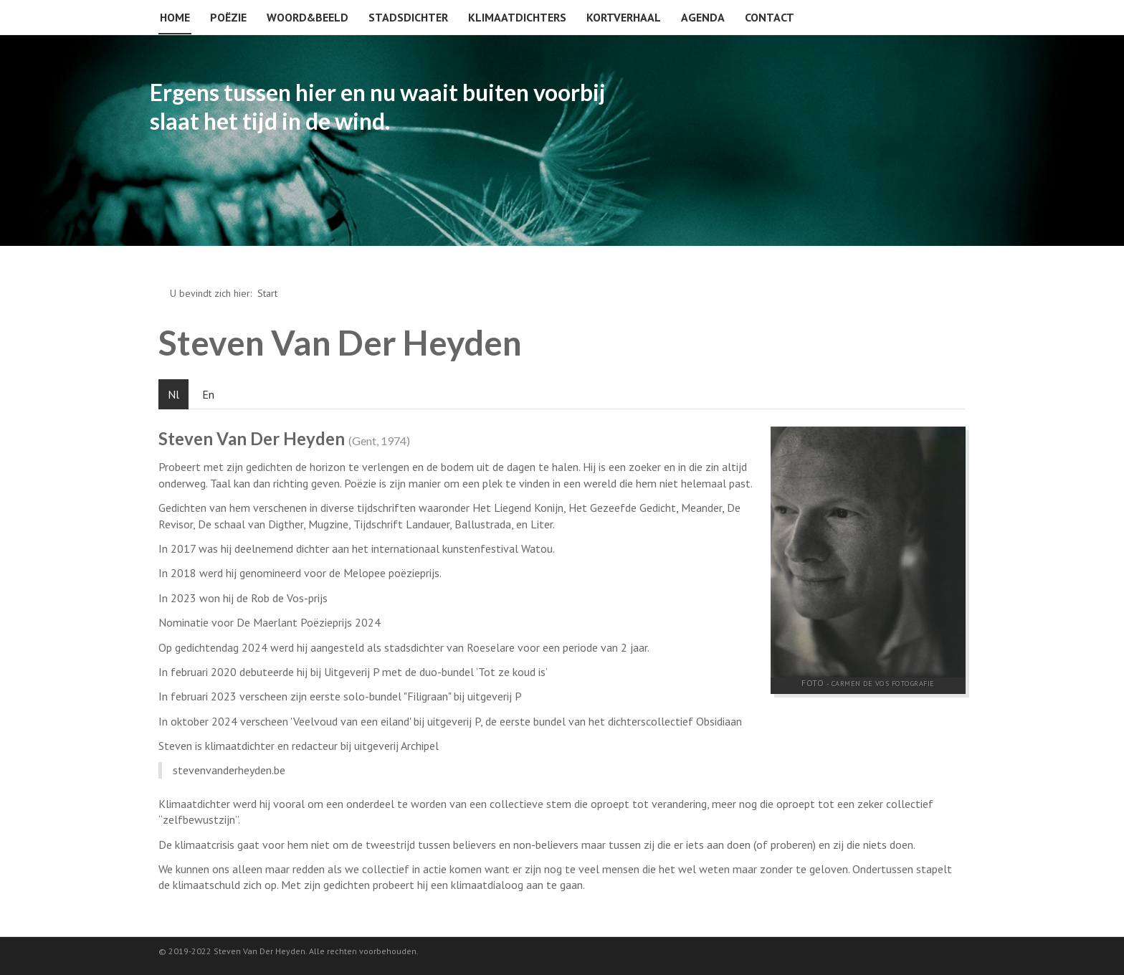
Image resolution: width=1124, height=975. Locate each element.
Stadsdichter (408, 17)
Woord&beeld (307, 17)
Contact (769, 17)
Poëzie (228, 17)
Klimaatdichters (517, 17)
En (208, 394)
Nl (173, 394)
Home (175, 17)
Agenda (703, 17)
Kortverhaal (623, 17)
